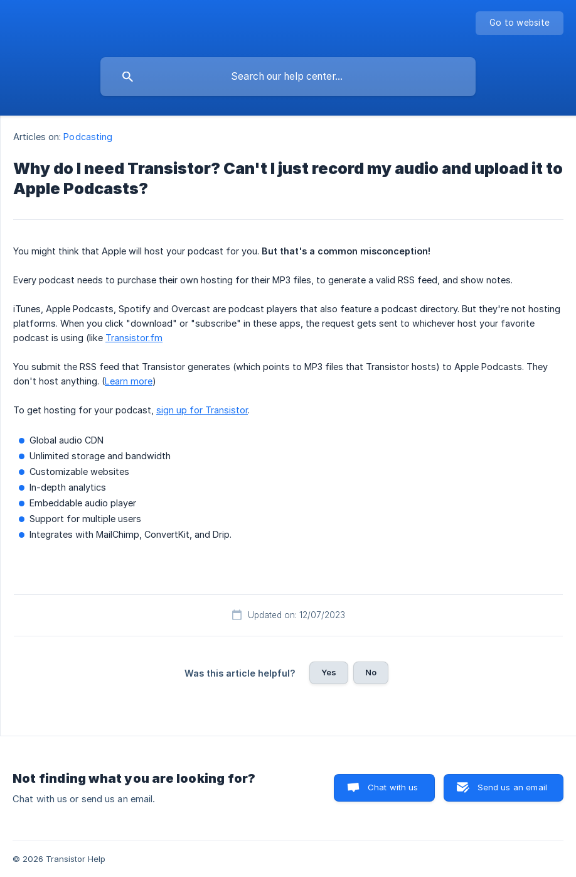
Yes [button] (328, 672)
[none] (519, 23)
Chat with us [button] (393, 787)
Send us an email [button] (512, 787)
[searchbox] (288, 76)
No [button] (370, 672)
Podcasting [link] (87, 136)
